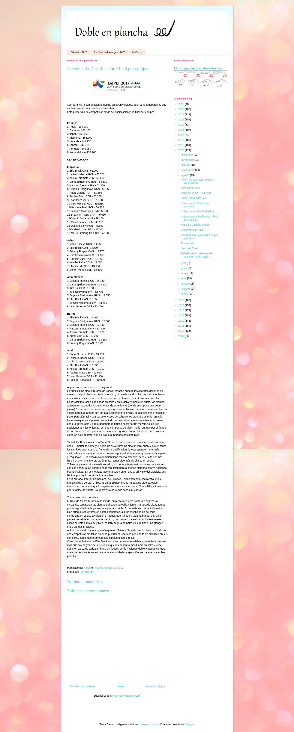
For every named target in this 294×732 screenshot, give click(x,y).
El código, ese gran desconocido (198, 68)
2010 (181, 330)
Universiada (86, 571)
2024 (181, 114)
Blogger (189, 724)
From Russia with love (194, 197)
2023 (181, 119)
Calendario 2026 (78, 52)
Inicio (121, 686)
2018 (181, 145)
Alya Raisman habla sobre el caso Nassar (197, 181)
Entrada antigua (155, 686)
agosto (185, 175)
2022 (181, 124)
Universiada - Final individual (197, 211)
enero (185, 293)
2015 (181, 305)
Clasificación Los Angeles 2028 (109, 52)
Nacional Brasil (189, 248)
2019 (181, 139)
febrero (185, 288)
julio (184, 262)
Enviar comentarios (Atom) (125, 695)
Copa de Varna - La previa (196, 192)
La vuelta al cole (190, 187)
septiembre (188, 170)
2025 (181, 109)
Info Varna (137, 52)
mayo (184, 273)
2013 (181, 315)
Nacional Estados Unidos (195, 224)
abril (184, 278)
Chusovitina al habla (192, 229)
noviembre (187, 159)
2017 (181, 150)
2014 (181, 310)
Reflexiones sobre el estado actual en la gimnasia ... (197, 255)
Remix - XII (187, 243)
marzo (185, 283)
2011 (181, 325)
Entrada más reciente (82, 686)
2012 (181, 320)
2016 (181, 300)
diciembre (187, 154)
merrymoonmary (149, 724)
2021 (181, 129)
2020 (181, 134)
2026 (181, 104)
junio (184, 268)
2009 (181, 336)
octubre (186, 164)
